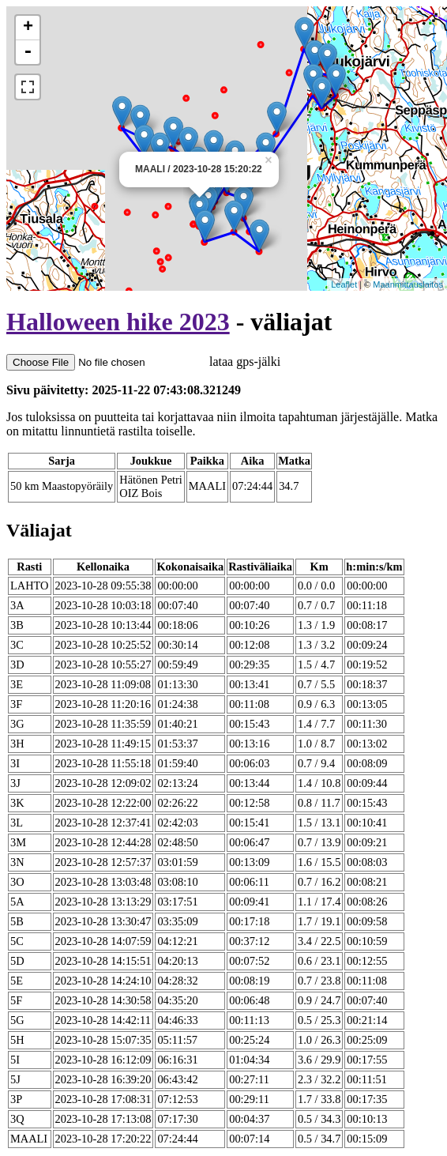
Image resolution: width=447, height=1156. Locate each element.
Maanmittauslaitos (408, 284)
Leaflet (344, 284)
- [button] (27, 52)
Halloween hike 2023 (118, 321)
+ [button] (28, 28)
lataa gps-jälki (143, 361)
